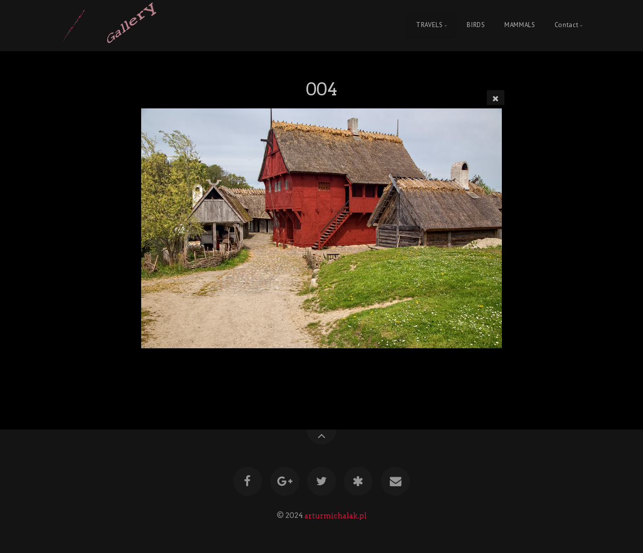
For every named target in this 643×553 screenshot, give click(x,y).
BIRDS (476, 25)
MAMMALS (519, 25)
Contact (566, 25)
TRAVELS (429, 25)
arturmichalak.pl (335, 515)
